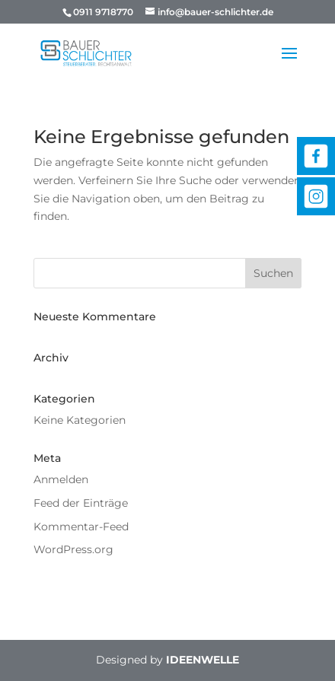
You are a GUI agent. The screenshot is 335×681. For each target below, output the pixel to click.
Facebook (316, 156)
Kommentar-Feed (81, 526)
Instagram (316, 196)
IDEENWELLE (202, 660)
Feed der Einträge (81, 503)
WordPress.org (73, 549)
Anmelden (61, 479)
